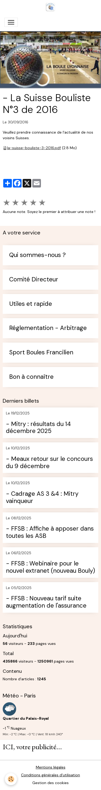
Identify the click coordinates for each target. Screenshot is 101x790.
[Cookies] (11, 779)
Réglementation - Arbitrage (48, 328)
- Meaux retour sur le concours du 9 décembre (49, 462)
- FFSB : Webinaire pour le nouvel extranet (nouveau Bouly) (50, 567)
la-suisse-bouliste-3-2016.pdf (34, 147)
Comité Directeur (33, 279)
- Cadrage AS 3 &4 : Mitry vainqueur (42, 497)
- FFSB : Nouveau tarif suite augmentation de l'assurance (46, 602)
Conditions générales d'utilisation (50, 775)
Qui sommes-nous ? (37, 255)
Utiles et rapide (30, 304)
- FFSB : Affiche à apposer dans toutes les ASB (50, 532)
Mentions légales (50, 767)
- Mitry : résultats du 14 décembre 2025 (38, 428)
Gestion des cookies (50, 782)
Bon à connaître (31, 377)
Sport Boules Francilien (41, 352)
